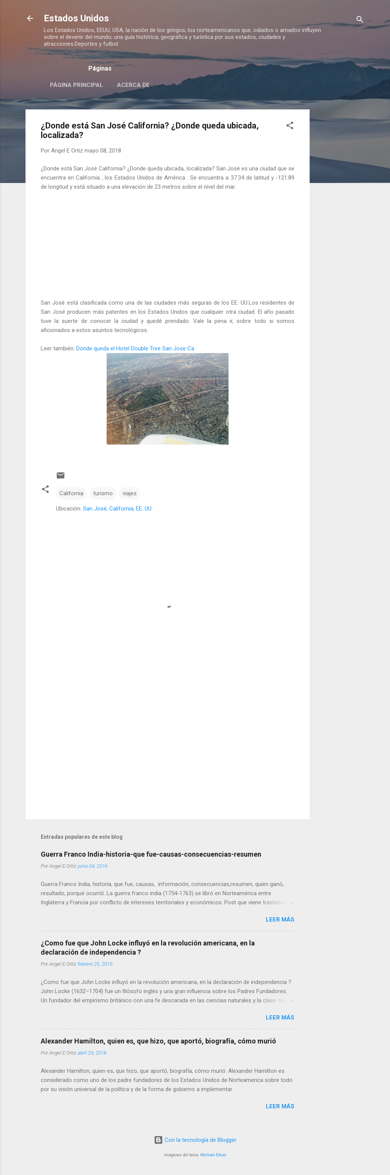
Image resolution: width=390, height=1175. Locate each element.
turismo (103, 493)
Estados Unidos (76, 18)
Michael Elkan (213, 1155)
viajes (130, 493)
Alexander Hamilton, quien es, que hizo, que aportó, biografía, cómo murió (158, 1041)
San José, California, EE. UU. (118, 508)
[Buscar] (359, 20)
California (71, 493)
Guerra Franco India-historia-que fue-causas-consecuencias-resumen (151, 854)
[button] (289, 127)
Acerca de (133, 85)
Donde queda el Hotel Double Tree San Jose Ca (135, 348)
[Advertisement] (340, 223)
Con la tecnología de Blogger (195, 1139)
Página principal (76, 85)
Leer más (280, 919)
